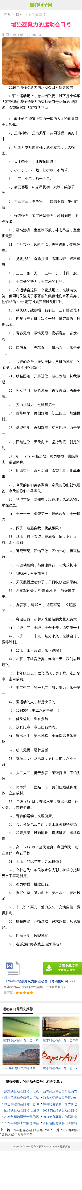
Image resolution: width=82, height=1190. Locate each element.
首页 (7, 15)
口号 (19, 15)
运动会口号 (37, 15)
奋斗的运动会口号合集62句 (31, 1130)
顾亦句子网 (37, 1146)
